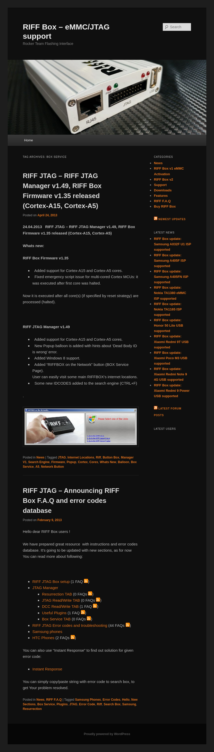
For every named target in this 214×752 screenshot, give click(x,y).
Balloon (123, 462)
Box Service (46, 704)
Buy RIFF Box (165, 206)
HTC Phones (43, 638)
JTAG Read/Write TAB (61, 600)
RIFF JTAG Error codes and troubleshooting (69, 625)
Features (161, 196)
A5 (37, 466)
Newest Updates (172, 219)
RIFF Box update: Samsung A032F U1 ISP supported (172, 244)
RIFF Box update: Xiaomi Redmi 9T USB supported (171, 341)
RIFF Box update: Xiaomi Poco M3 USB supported (170, 358)
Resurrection (32, 709)
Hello (126, 699)
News (40, 457)
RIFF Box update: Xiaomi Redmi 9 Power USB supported (171, 390)
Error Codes (111, 699)
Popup (71, 462)
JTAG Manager (45, 587)
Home (28, 140)
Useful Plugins (54, 613)
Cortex (83, 462)
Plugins (62, 704)
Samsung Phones (88, 699)
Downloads (163, 190)
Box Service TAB (56, 619)
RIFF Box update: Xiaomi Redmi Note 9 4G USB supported (170, 374)
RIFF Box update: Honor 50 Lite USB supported (168, 325)
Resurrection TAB (57, 594)
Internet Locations (81, 457)
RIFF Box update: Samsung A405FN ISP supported (171, 276)
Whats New (108, 462)
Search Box (112, 704)
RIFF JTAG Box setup (51, 581)
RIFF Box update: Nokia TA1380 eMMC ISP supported (170, 293)
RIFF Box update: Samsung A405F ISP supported (170, 260)
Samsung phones (47, 631)
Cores (93, 462)
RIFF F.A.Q (54, 699)
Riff (98, 457)
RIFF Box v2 (163, 179)
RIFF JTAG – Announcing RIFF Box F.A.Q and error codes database (71, 500)
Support (160, 185)
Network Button (52, 466)
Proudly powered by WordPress (107, 734)
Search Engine (38, 462)
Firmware (58, 462)
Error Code (87, 704)
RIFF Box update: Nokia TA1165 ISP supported (168, 309)
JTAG (62, 457)
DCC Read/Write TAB (60, 606)
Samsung (129, 704)
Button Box (111, 457)
